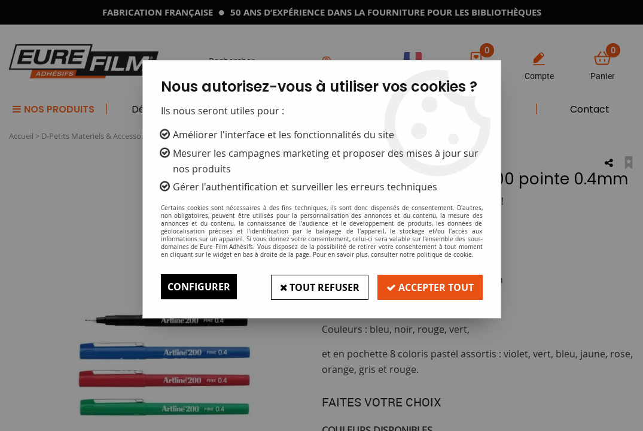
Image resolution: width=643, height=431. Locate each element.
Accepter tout (429, 286)
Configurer (198, 286)
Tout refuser (318, 286)
